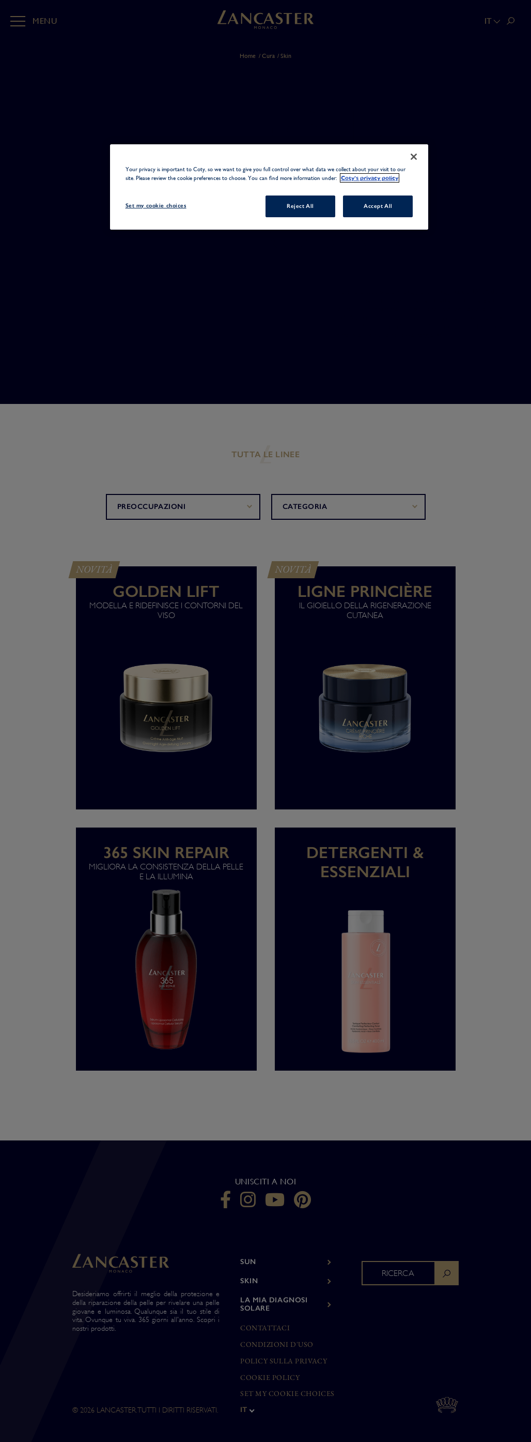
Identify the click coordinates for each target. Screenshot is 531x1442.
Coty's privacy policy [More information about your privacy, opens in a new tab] (369, 178)
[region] (269, 187)
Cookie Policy (270, 1377)
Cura (268, 55)
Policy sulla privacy (283, 1361)
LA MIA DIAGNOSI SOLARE (273, 1304)
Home (248, 55)
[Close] (413, 156)
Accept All (378, 205)
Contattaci (265, 1328)
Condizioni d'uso (277, 1344)
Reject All (300, 205)
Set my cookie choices (287, 1393)
